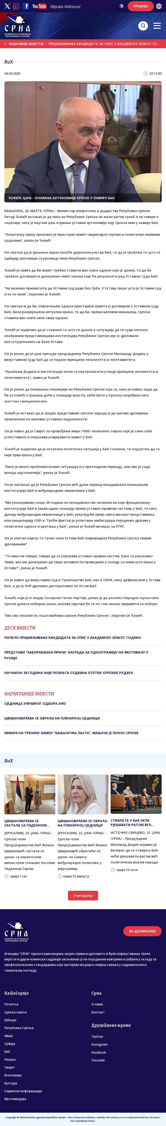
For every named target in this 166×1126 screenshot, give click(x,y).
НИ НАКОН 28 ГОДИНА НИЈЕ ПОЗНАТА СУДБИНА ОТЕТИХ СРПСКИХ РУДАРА (68, 673)
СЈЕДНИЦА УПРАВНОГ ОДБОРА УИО (35, 703)
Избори (10, 1020)
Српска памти (15, 1012)
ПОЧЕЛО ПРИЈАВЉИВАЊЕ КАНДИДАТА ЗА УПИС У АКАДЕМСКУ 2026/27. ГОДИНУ (72, 637)
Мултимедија (15, 1099)
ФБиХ (8, 1036)
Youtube (98, 1060)
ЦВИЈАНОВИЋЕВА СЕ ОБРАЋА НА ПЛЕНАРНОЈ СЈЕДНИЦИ (52, 718)
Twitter (97, 1037)
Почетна (11, 1004)
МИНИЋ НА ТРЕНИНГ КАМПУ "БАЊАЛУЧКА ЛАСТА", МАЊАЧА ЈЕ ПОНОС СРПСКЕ (71, 733)
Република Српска (19, 1028)
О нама (97, 1004)
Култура (10, 1083)
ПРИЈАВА (140, 6)
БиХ (7, 1052)
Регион (10, 1060)
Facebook (98, 1052)
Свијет (9, 1067)
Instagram (99, 1044)
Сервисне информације (23, 1091)
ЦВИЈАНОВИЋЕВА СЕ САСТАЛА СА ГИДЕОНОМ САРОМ (25, 823)
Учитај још (83, 895)
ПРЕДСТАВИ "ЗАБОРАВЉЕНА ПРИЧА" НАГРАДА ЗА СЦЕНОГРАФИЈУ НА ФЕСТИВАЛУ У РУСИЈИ (76, 655)
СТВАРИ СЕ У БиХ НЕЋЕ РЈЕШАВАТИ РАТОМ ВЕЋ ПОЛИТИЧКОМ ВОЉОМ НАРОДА (131, 822)
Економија (12, 1075)
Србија (9, 1044)
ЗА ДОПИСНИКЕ (142, 931)
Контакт (98, 1012)
